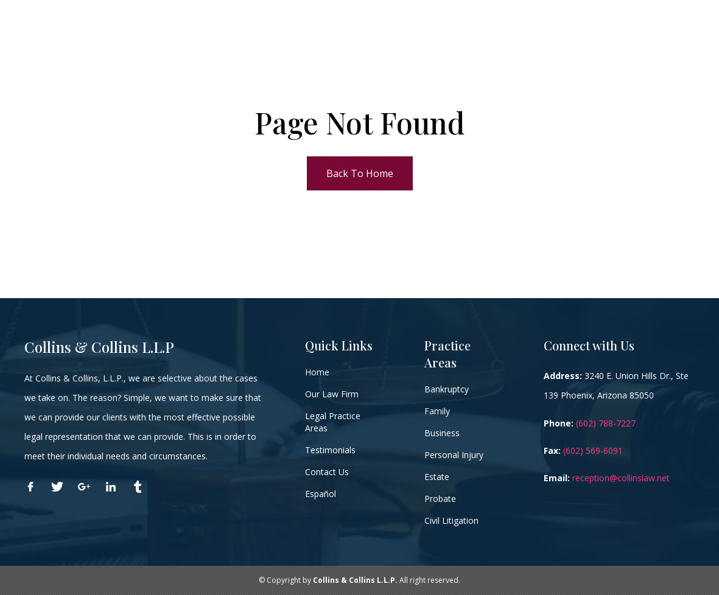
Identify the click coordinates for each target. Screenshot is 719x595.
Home (317, 372)
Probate (440, 498)
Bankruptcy (446, 389)
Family (437, 411)
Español (320, 493)
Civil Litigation (451, 520)
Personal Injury (453, 455)
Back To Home (359, 173)
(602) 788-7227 (606, 423)
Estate (436, 476)
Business (442, 433)
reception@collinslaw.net (621, 478)
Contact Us (327, 472)
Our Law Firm (332, 394)
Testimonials (330, 450)
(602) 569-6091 (593, 450)
